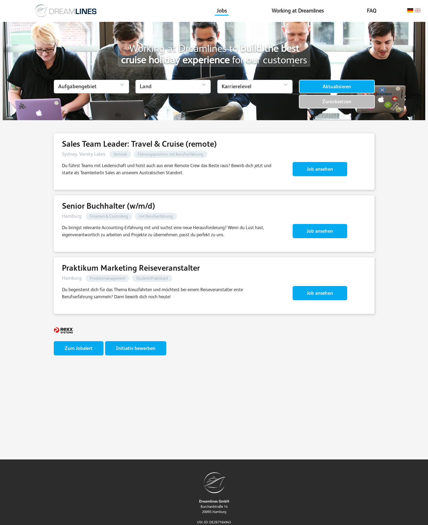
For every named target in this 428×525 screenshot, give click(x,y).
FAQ (371, 11)
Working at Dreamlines (298, 11)
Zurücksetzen (336, 101)
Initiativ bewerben (135, 348)
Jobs (221, 11)
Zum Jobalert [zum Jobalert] (79, 348)
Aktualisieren (337, 86)
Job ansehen (320, 169)
